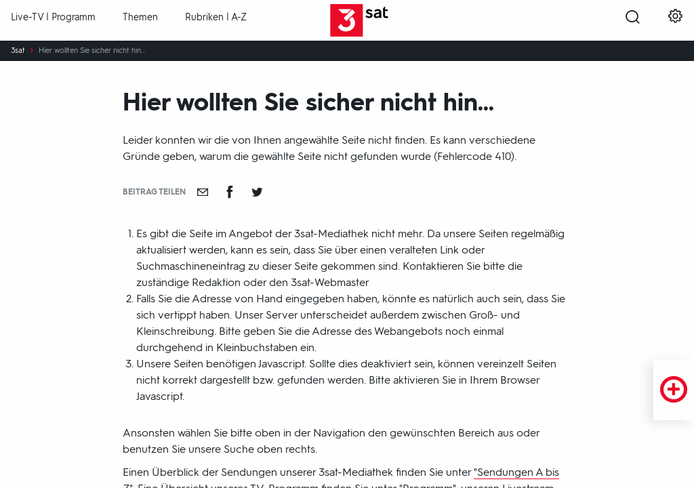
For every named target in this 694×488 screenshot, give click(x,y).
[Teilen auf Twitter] (256, 192)
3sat (18, 51)
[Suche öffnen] (633, 21)
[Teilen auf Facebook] (229, 192)
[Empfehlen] (202, 192)
